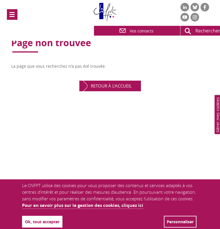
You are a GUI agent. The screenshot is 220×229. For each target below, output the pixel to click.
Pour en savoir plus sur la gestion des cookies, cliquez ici (82, 205)
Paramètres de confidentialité (218, 114)
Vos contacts (136, 30)
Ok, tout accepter (42, 221)
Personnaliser (180, 221)
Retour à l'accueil (111, 86)
